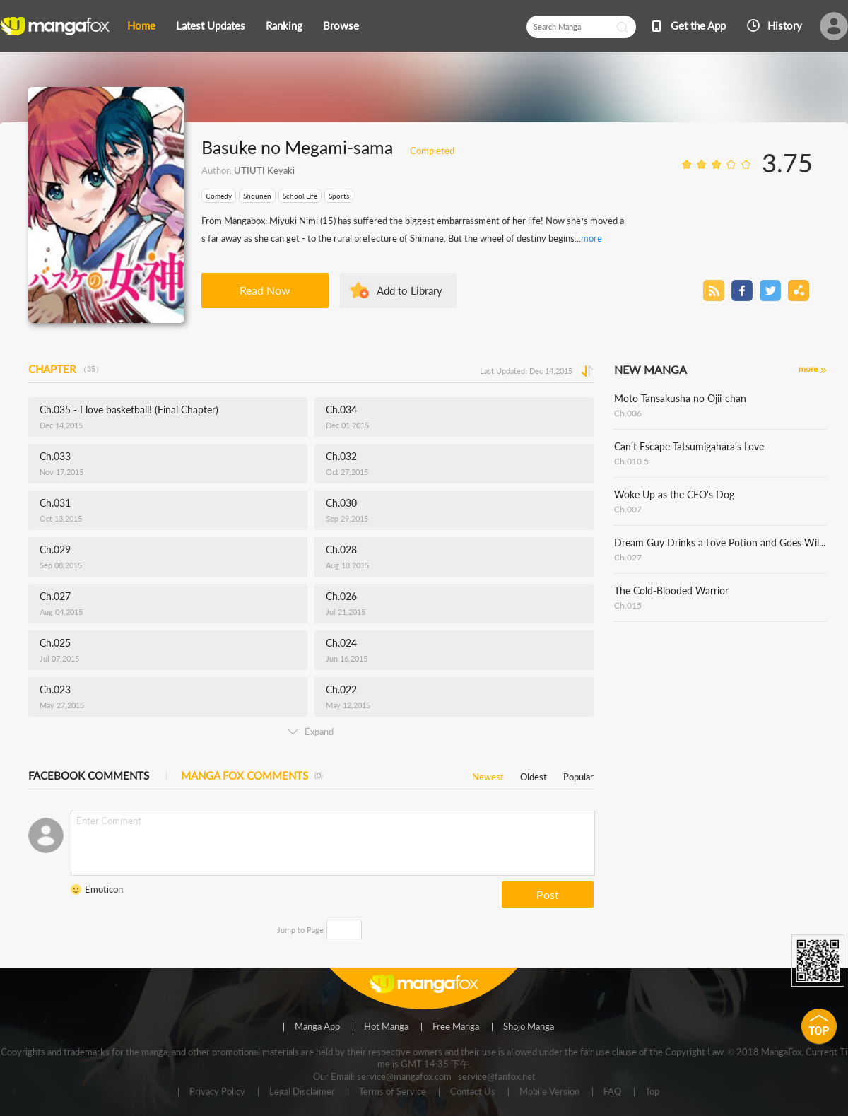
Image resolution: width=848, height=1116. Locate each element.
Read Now (265, 290)
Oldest (533, 774)
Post (547, 894)
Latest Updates (210, 25)
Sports (339, 196)
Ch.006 (628, 413)
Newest (488, 774)
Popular (578, 774)
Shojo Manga (528, 1027)
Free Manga (455, 1027)
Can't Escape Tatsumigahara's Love (689, 446)
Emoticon (104, 889)
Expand (311, 731)
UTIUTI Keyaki (264, 170)
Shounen (257, 196)
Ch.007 (628, 509)
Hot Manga (386, 1027)
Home (141, 25)
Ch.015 (628, 605)
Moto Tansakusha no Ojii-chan (680, 398)
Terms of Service (392, 1092)
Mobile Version (549, 1092)
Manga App (317, 1027)
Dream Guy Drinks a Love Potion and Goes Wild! (720, 542)
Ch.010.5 (631, 461)
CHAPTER (65, 369)
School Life (300, 196)
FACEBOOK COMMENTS (88, 775)
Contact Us (472, 1092)
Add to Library (409, 290)
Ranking (284, 25)
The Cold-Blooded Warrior (671, 591)
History (784, 25)
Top (652, 1092)
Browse (341, 25)
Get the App (698, 25)
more (591, 238)
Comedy (219, 196)
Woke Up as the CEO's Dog (674, 494)
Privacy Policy (217, 1092)
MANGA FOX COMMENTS (252, 775)
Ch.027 (628, 557)
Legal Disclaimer (302, 1092)
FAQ (612, 1092)
